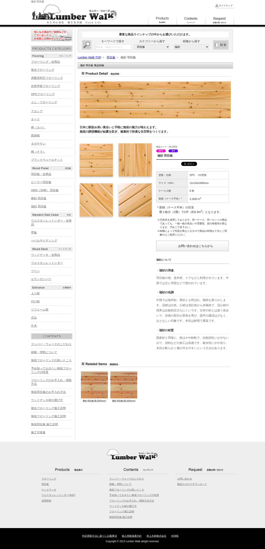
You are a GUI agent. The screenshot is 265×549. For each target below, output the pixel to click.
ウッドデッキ (48, 489)
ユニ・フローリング (44, 102)
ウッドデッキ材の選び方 (47, 400)
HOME (175, 535)
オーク (35, 119)
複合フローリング (42, 69)
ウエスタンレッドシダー (47, 263)
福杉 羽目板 (38, 206)
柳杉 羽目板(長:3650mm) (94, 401)
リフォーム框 (39, 309)
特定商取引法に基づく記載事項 (99, 535)
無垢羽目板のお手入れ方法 (48, 392)
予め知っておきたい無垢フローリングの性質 (134, 495)
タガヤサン (38, 143)
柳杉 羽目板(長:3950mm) (124, 401)
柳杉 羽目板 (38, 198)
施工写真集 (38, 432)
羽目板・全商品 (41, 174)
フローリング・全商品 (45, 61)
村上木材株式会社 (156, 535)
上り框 (35, 293)
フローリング (48, 478)
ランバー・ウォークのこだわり (51, 344)
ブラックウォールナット (47, 159)
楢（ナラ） (38, 151)
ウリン (35, 271)
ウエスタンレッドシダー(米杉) (58, 495)
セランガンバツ (41, 279)
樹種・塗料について (44, 352)
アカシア (37, 111)
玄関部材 (46, 500)
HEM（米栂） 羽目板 (45, 190)
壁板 (34, 232)
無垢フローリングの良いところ (51, 360)
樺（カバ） (38, 127)
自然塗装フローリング (45, 86)
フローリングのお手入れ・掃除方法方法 (131, 500)
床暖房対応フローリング (47, 78)
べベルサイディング (44, 240)
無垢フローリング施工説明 (48, 416)
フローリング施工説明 (121, 511)
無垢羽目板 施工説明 (44, 424)
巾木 (34, 325)
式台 (34, 317)
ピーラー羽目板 (41, 182)
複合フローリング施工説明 (48, 408)
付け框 (35, 301)
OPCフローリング (43, 94)
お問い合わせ (184, 478)
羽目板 (45, 484)
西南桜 (35, 135)
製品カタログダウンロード (192, 484)
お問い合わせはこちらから (195, 246)
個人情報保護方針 (132, 535)
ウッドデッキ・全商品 (45, 254)
